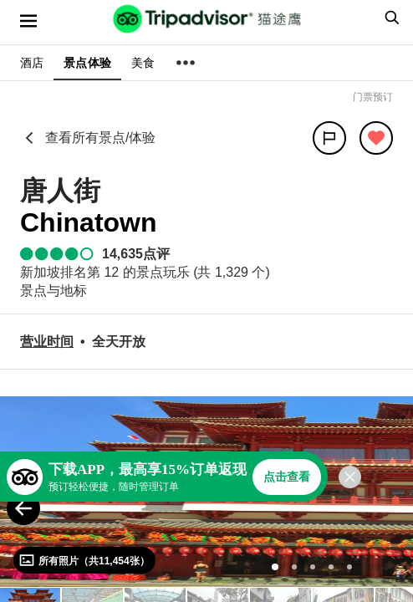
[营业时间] (47, 341)
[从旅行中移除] (376, 138)
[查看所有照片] (84, 560)
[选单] (28, 21)
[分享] (329, 138)
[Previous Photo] (23, 508)
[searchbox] (389, 17)
